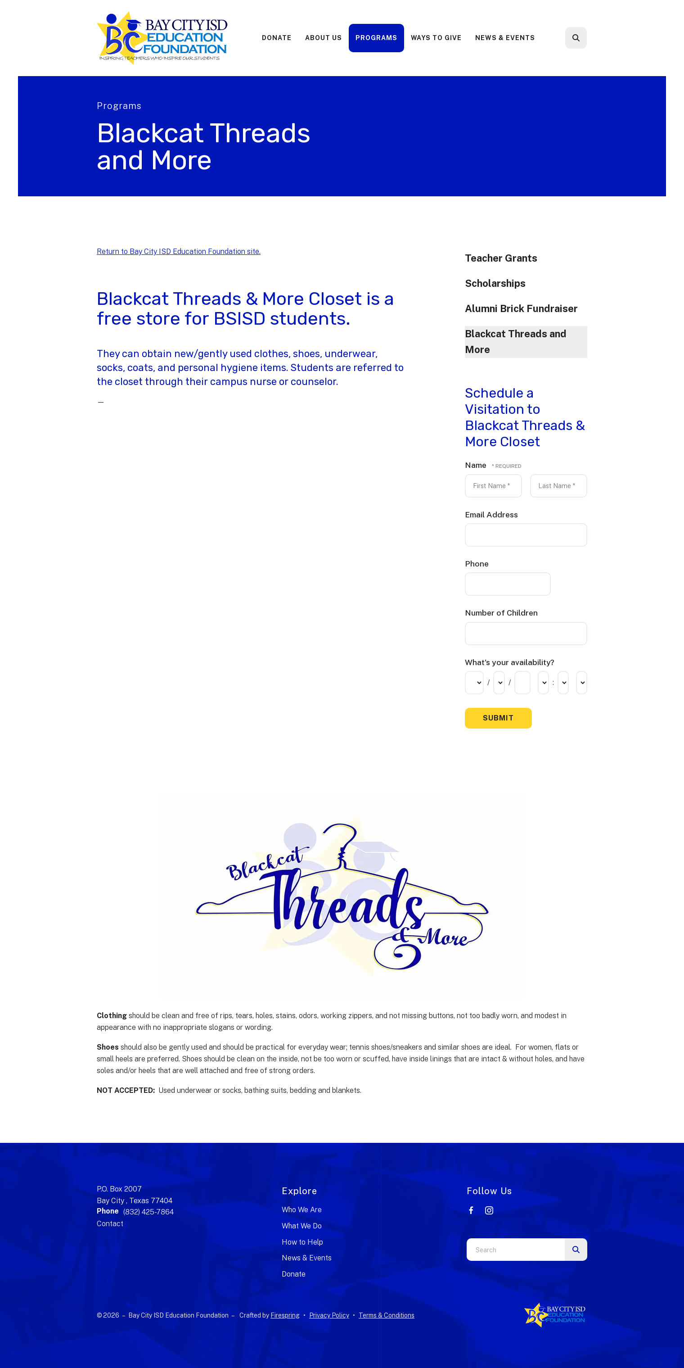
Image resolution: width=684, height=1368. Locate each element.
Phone (477, 563)
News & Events (505, 37)
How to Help (302, 1242)
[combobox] (516, 1249)
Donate (277, 37)
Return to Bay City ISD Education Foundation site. (179, 251)
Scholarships (495, 283)
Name (476, 465)
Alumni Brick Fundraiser (521, 308)
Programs (376, 37)
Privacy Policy (329, 1315)
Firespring (285, 1315)
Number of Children (501, 612)
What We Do (302, 1226)
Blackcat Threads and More (516, 342)
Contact (110, 1223)
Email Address (491, 514)
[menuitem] (276, 38)
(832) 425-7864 (148, 1212)
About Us (323, 37)
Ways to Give (436, 37)
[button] (576, 38)
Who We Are (302, 1209)
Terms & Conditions (386, 1315)
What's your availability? (509, 662)
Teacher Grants (501, 258)
